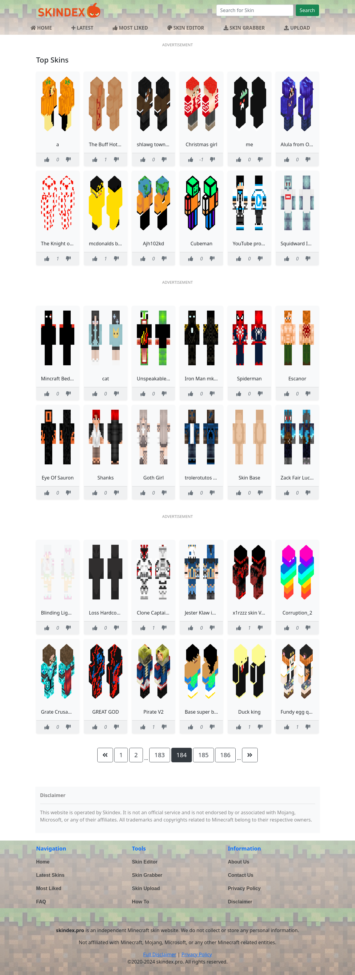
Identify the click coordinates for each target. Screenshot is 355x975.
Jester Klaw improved (208, 612)
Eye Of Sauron (58, 477)
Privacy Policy (244, 888)
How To (140, 901)
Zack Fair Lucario (300, 477)
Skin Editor (144, 861)
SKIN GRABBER (244, 27)
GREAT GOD (105, 712)
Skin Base (249, 477)
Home (43, 861)
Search (307, 10)
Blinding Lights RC (61, 612)
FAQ (41, 901)
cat (105, 378)
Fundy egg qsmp (299, 712)
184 (181, 755)
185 (203, 755)
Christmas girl (201, 144)
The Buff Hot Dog (108, 144)
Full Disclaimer (159, 954)
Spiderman (249, 378)
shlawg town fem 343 (161, 144)
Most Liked (49, 888)
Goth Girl (153, 477)
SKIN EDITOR (185, 27)
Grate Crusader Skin (63, 712)
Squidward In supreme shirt (312, 243)
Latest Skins (50, 875)
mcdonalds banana (110, 243)
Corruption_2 (297, 612)
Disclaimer (240, 901)
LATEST (82, 27)
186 (225, 755)
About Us (238, 861)
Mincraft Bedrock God (66, 378)
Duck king (249, 712)
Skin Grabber (147, 875)
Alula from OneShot (303, 144)
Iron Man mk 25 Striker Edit (216, 378)
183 (159, 755)
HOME (41, 27)
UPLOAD (297, 27)
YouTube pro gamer (255, 243)
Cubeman (201, 243)
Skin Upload (146, 888)
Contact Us (240, 875)
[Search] (254, 10)
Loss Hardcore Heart (112, 612)
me (249, 144)
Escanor (297, 378)
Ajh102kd (153, 243)
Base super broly (204, 712)
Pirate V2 (154, 712)
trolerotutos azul (203, 477)
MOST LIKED (130, 27)
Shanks (106, 477)
